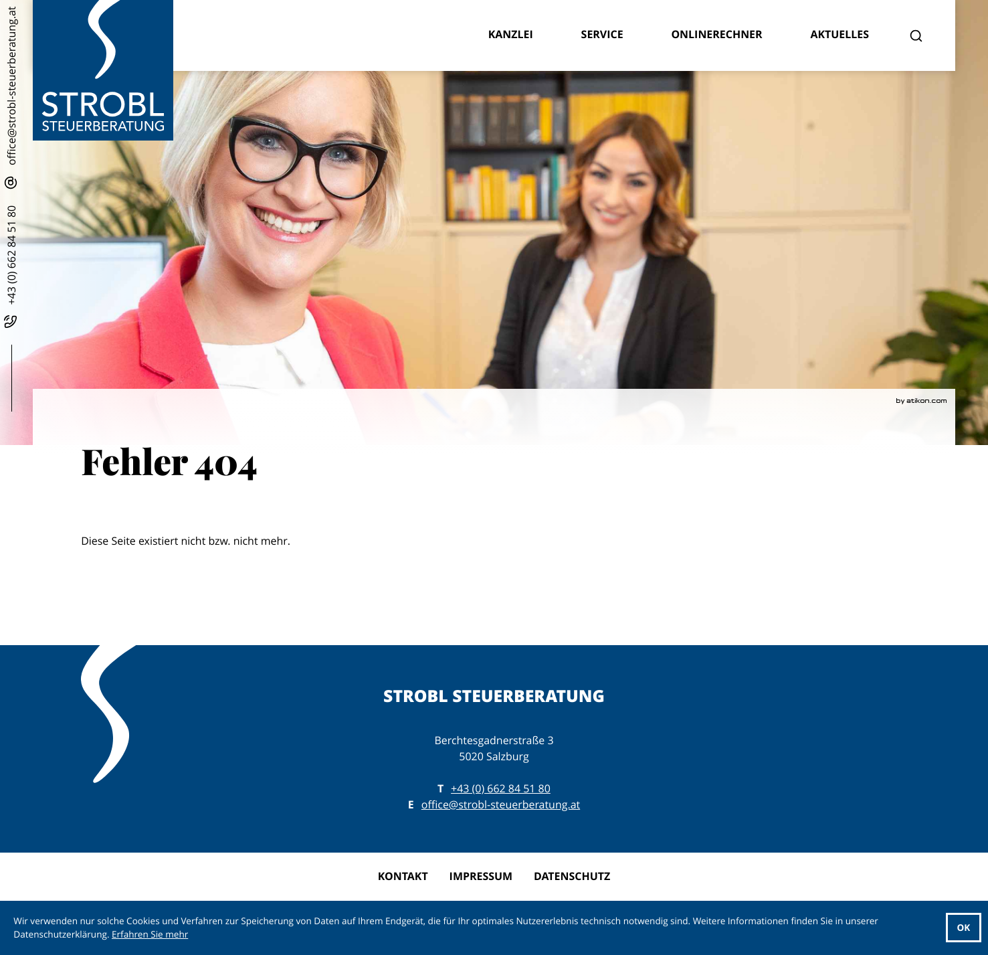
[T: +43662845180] (501, 789)
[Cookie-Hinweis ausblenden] (963, 927)
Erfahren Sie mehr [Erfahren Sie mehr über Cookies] (150, 934)
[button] (12, 267)
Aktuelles (839, 34)
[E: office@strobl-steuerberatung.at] (12, 98)
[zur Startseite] (103, 70)
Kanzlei (510, 34)
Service (602, 34)
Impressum (481, 876)
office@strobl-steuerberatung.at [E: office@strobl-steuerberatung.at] (500, 804)
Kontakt (403, 876)
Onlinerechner (716, 34)
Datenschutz (572, 876)
